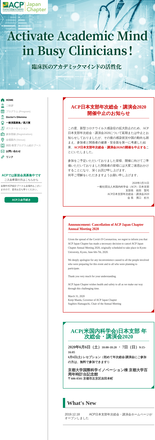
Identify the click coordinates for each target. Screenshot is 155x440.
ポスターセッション (17, 128)
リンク (9, 156)
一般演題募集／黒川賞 (18, 122)
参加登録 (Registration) (19, 134)
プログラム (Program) (18, 111)
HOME (9, 100)
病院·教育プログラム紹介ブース (23, 145)
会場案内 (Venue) (15, 139)
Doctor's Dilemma (16, 117)
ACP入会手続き (21, 199)
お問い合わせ (13, 151)
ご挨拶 (9, 105)
